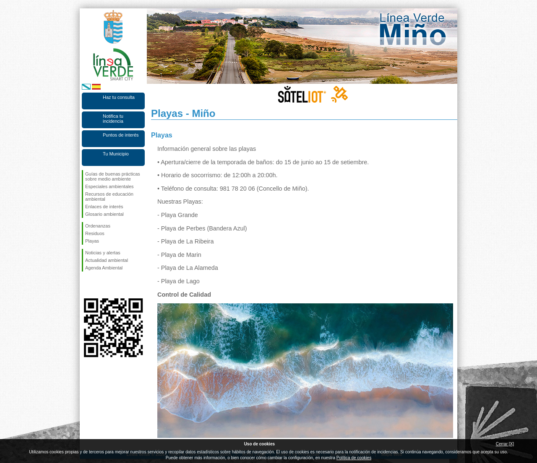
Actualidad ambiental (106, 260)
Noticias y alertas (102, 252)
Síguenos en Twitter (101, 285)
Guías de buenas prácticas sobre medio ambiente (112, 176)
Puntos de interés (121, 134)
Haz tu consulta (119, 97)
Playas (92, 240)
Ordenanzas (97, 225)
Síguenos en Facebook (87, 285)
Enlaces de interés (104, 206)
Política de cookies (353, 457)
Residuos (94, 233)
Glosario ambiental (104, 214)
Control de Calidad (184, 294)
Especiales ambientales (109, 186)
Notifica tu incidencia (113, 119)
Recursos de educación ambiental (109, 196)
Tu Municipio (116, 153)
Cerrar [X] (505, 444)
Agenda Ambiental (104, 267)
